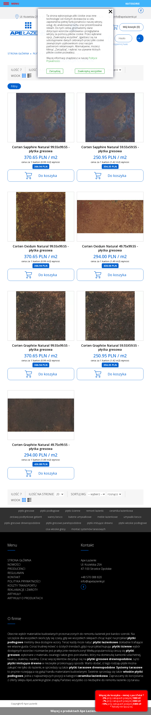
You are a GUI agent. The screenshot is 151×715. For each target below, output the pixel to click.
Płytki (37, 53)
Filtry (14, 86)
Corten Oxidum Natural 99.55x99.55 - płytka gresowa (41, 248)
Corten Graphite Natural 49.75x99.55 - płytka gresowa (41, 447)
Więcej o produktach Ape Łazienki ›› (75, 711)
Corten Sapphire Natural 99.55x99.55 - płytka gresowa (41, 149)
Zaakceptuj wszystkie (90, 71)
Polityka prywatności (24, 581)
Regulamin (16, 573)
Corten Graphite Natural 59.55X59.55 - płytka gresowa (110, 347)
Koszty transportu (22, 585)
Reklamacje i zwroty (23, 590)
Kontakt (14, 577)
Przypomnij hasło (120, 44)
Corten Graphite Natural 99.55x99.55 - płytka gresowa (41, 347)
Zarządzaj (54, 71)
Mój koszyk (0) (131, 26)
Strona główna (18, 53)
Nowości (14, 564)
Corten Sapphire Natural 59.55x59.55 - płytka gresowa (110, 149)
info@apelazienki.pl (125, 16)
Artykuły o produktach (25, 598)
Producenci (16, 569)
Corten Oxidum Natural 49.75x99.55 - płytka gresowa (110, 248)
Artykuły (14, 594)
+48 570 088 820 (91, 577)
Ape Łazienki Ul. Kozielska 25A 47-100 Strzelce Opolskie (96, 564)
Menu (15, 3)
